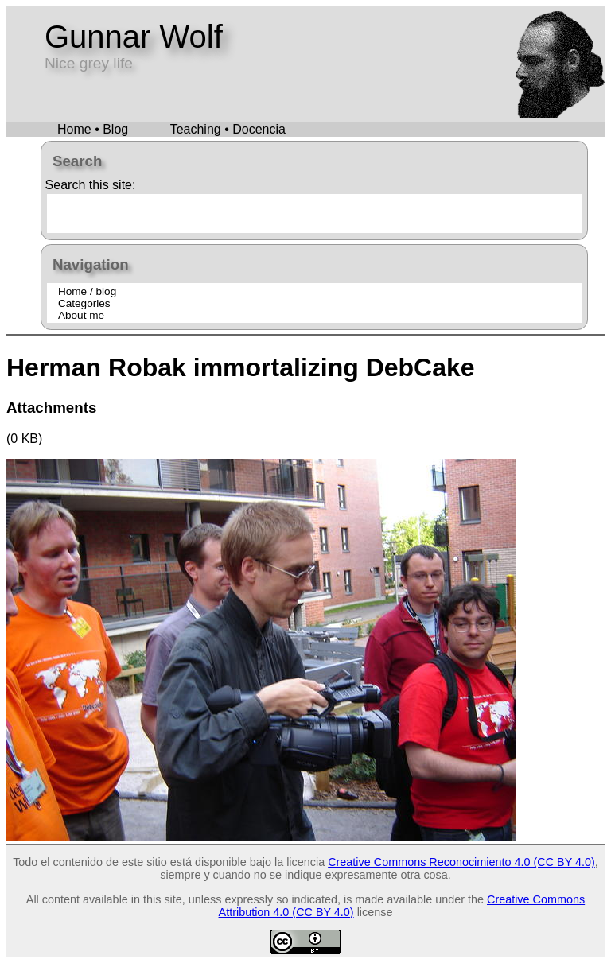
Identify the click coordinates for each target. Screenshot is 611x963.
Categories (84, 303)
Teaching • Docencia (228, 129)
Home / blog (87, 291)
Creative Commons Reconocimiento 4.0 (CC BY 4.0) (461, 862)
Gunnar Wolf (134, 36)
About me (81, 315)
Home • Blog (92, 129)
